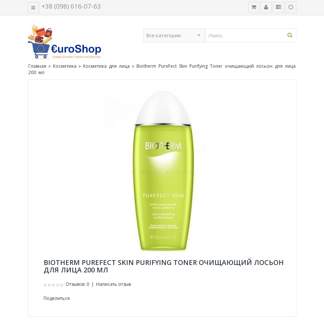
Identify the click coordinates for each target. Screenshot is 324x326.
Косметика (64, 66)
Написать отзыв (113, 284)
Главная (37, 66)
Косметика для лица (106, 66)
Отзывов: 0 (77, 284)
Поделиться (57, 298)
